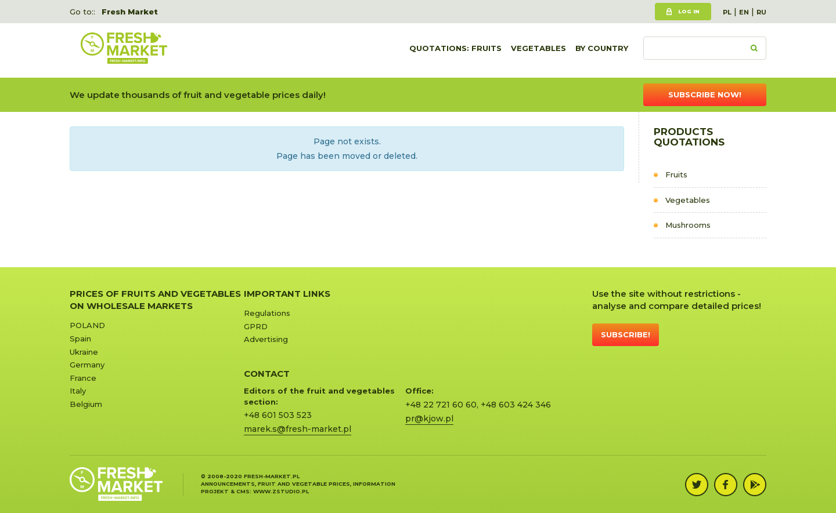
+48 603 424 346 (516, 404)
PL (727, 12)
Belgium (86, 404)
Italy (78, 390)
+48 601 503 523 (278, 415)
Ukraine (84, 351)
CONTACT (267, 373)
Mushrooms (688, 225)
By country (601, 50)
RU (761, 12)
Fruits (676, 174)
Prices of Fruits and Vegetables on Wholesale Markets (155, 299)
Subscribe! (625, 334)
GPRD (256, 326)
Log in (689, 11)
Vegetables (538, 50)
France (83, 378)
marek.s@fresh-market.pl (297, 429)
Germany (87, 364)
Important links (287, 293)
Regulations (267, 313)
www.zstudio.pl (281, 491)
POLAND (87, 325)
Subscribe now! (704, 94)
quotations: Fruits (455, 50)
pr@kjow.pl (429, 418)
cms (243, 491)
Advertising (266, 339)
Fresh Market (130, 11)
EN (744, 12)
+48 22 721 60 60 (441, 404)
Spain (80, 338)
